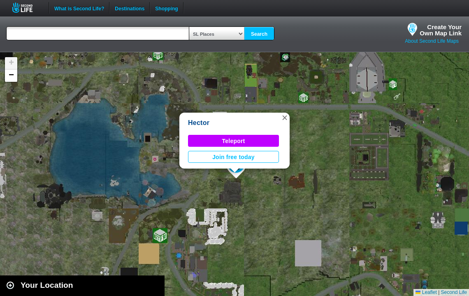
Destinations (129, 8)
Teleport (233, 141)
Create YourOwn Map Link (441, 30)
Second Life (27, 7)
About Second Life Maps (432, 41)
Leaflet (426, 292)
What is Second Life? (79, 8)
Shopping (166, 8)
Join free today (233, 157)
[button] (285, 118)
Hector (198, 122)
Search (259, 34)
